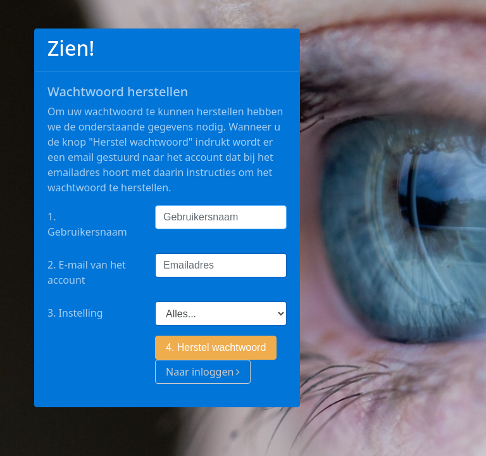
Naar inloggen (203, 372)
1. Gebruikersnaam (87, 224)
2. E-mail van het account (86, 272)
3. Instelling (75, 313)
